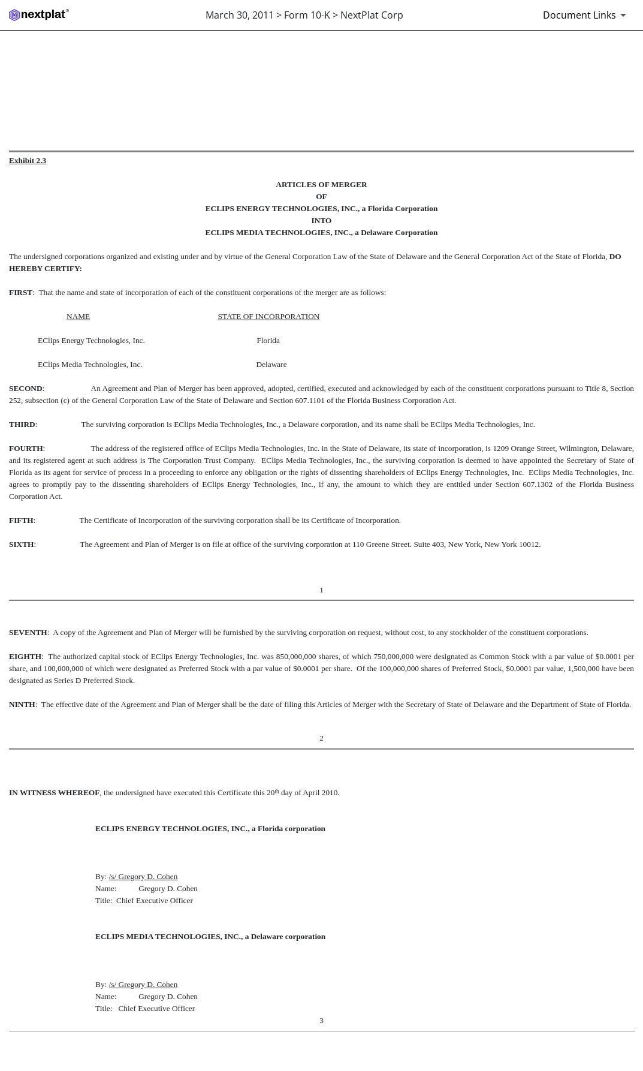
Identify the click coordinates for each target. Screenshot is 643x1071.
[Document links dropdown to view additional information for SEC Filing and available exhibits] (586, 15)
